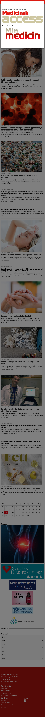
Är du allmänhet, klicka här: (22, 32)
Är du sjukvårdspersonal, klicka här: (22, 16)
